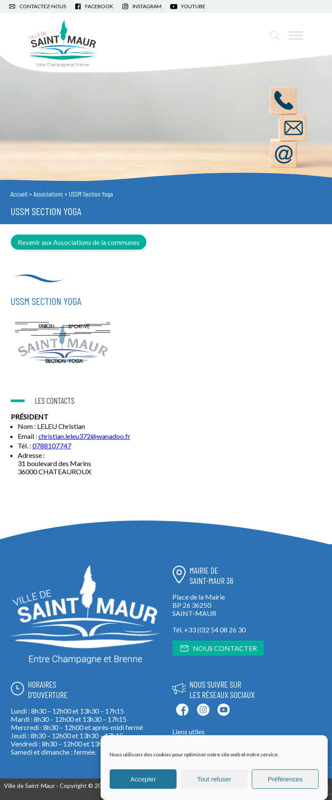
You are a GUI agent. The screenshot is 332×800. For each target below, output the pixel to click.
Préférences (285, 779)
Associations (48, 194)
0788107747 (51, 445)
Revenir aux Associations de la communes (78, 242)
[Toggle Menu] (296, 35)
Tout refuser (214, 779)
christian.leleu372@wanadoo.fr (84, 436)
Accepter (143, 779)
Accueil (19, 194)
